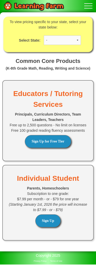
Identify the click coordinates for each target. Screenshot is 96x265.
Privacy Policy (40, 261)
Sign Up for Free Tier (47, 141)
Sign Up (48, 221)
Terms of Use (56, 261)
